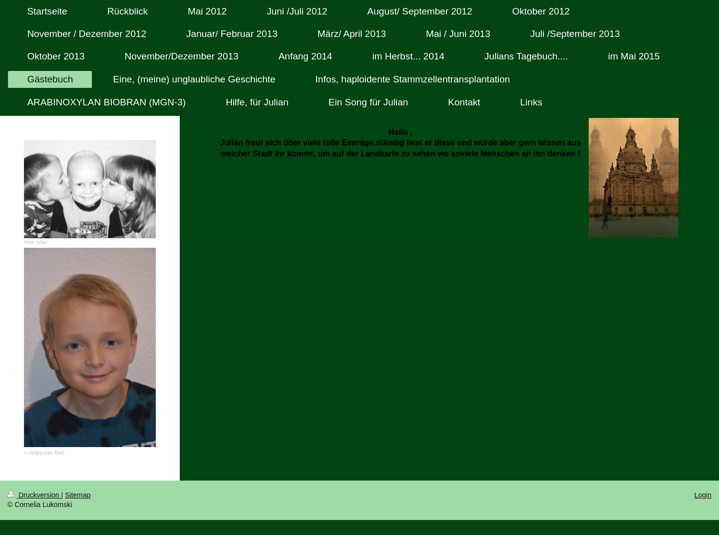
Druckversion (34, 495)
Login (703, 495)
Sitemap (77, 495)
